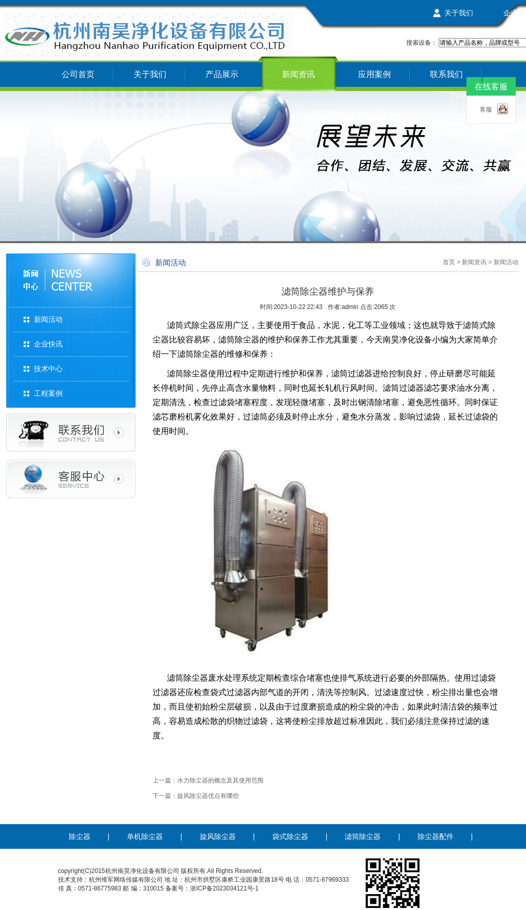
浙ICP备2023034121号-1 (224, 888)
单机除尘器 (145, 836)
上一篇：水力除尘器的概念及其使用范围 (208, 780)
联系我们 (446, 74)
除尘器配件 (436, 836)
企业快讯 (48, 344)
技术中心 (48, 369)
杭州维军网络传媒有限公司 (126, 879)
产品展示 (221, 74)
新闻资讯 (298, 74)
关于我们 (458, 13)
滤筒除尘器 (363, 836)
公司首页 (78, 74)
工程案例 (48, 393)
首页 (449, 262)
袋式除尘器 (290, 836)
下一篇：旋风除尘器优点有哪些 (196, 795)
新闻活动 (48, 319)
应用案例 (374, 74)
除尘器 (79, 836)
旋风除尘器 (218, 836)
